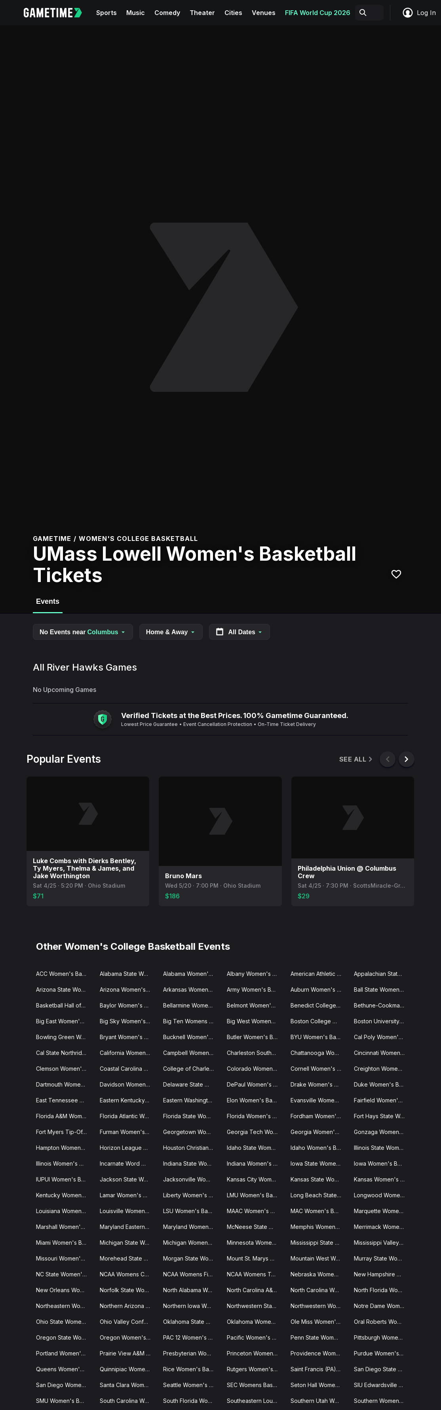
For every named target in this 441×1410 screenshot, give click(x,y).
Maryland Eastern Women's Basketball (128, 1226)
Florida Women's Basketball (255, 1116)
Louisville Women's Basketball (128, 1211)
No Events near (83, 632)
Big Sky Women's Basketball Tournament (128, 1021)
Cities (233, 13)
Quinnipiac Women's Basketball (128, 1369)
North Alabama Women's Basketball (191, 1290)
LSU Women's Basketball (191, 1211)
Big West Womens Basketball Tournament (255, 1021)
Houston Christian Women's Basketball (191, 1147)
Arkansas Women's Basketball (191, 989)
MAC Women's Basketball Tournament (319, 1211)
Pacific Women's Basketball (255, 1337)
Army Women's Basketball (255, 989)
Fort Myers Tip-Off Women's (64, 1131)
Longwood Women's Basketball (382, 1195)
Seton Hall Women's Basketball (319, 1385)
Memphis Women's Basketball (319, 1226)
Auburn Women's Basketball (319, 989)
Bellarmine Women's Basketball (191, 1005)
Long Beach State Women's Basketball (319, 1195)
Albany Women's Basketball (255, 973)
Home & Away (171, 632)
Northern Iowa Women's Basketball (191, 1305)
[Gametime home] (57, 12)
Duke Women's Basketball (382, 1084)
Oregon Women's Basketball (128, 1337)
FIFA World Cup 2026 (317, 13)
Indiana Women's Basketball (255, 1163)
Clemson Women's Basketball (64, 1068)
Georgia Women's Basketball (319, 1131)
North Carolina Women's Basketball (319, 1290)
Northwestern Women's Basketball (319, 1305)
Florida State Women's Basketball (191, 1116)
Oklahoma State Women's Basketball (191, 1321)
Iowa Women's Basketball (382, 1163)
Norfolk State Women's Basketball (128, 1290)
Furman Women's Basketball (128, 1131)
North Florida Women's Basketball (382, 1290)
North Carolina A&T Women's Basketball (255, 1290)
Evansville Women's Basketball (319, 1100)
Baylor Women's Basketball (128, 1005)
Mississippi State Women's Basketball (319, 1242)
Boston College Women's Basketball (319, 1021)
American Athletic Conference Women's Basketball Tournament (319, 973)
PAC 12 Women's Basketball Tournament (191, 1337)
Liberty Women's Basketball (191, 1195)
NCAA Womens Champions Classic (128, 1274)
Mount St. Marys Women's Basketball (255, 1258)
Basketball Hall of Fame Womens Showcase (64, 1005)
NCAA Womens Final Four (191, 1274)
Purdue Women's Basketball (382, 1353)
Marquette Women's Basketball (382, 1211)
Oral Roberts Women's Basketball (382, 1321)
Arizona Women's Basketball (128, 989)
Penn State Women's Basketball (319, 1337)
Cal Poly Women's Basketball (382, 1037)
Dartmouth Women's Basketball (64, 1084)
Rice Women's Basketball (191, 1369)
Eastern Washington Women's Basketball (191, 1100)
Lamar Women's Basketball (128, 1195)
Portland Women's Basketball (64, 1353)
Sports (106, 13)
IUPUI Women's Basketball (64, 1179)
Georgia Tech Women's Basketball (255, 1131)
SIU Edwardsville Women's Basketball (382, 1385)
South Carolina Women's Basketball (128, 1400)
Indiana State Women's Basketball (191, 1163)
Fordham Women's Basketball (319, 1116)
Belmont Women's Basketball (255, 1005)
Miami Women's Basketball (64, 1242)
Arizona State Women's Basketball (64, 989)
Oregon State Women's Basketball (64, 1337)
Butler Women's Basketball (255, 1037)
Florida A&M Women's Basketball (64, 1116)
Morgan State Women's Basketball (191, 1258)
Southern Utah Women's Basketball (319, 1400)
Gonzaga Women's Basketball (382, 1131)
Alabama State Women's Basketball (128, 973)
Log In (419, 13)
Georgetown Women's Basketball (191, 1131)
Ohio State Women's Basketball (64, 1321)
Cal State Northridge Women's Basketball (64, 1052)
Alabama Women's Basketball (191, 973)
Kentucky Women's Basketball (64, 1195)
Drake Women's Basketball (319, 1084)
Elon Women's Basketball (255, 1100)
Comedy (167, 13)
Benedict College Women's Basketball (319, 1005)
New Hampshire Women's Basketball (382, 1274)
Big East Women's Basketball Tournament (64, 1021)
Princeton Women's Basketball (255, 1353)
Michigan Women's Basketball (191, 1242)
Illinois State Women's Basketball (382, 1147)
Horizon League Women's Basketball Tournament (128, 1147)
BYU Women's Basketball (319, 1037)
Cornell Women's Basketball (319, 1068)
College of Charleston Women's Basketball (191, 1068)
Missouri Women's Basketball (64, 1258)
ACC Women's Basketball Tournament (64, 973)
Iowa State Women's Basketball (319, 1163)
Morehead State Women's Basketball (128, 1258)
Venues (264, 13)
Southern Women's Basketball (382, 1400)
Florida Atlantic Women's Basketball (128, 1116)
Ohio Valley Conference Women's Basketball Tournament (128, 1321)
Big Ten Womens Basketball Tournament (191, 1021)
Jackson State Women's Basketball (128, 1179)
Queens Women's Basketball (64, 1369)
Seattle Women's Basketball (191, 1385)
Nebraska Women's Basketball (319, 1274)
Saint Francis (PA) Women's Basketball (319, 1369)
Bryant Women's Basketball (128, 1037)
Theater (202, 13)
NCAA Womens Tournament (255, 1274)
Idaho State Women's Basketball (255, 1147)
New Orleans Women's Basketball (64, 1290)
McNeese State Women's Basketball (255, 1226)
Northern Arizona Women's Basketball (128, 1305)
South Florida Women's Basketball (191, 1400)
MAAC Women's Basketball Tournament (255, 1211)
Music (135, 13)
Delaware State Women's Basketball (191, 1084)
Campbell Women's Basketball (191, 1052)
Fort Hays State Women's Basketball (382, 1116)
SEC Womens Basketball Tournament (255, 1385)
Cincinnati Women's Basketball (382, 1052)
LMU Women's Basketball (255, 1195)
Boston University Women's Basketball (382, 1021)
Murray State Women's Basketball (382, 1258)
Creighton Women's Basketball (382, 1068)
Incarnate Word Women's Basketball (128, 1163)
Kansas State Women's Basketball (319, 1179)
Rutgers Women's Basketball (255, 1369)
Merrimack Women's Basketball (382, 1226)
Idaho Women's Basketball (319, 1147)
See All (356, 759)
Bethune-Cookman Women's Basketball (382, 1005)
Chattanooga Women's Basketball (319, 1052)
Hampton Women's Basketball (64, 1147)
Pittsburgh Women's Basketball (382, 1337)
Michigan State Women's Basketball (128, 1242)
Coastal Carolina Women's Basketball (128, 1068)
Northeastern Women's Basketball (64, 1305)
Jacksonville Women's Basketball (191, 1179)
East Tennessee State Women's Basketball (64, 1100)
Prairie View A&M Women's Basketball (128, 1353)
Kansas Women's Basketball (382, 1179)
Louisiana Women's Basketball (64, 1211)
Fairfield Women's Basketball (382, 1100)
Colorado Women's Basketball (255, 1068)
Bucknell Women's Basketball (191, 1037)
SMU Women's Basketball (64, 1400)
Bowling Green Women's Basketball (64, 1037)
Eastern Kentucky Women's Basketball (128, 1100)
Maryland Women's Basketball (191, 1226)
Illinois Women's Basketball (64, 1163)
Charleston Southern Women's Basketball (255, 1052)
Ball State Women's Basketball (382, 989)
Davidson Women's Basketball (128, 1084)
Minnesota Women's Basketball (255, 1242)
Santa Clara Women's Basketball (128, 1385)
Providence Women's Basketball (319, 1353)
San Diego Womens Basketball (64, 1385)
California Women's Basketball (128, 1052)
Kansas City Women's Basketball (255, 1179)
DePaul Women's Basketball (255, 1084)
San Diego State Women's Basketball (382, 1369)
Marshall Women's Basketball (64, 1226)
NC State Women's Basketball (64, 1274)
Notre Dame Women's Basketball (382, 1305)
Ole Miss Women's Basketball (319, 1321)
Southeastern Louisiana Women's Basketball (255, 1400)
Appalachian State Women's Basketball (382, 973)
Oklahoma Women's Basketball (255, 1321)
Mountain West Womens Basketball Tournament (319, 1258)
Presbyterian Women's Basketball (191, 1353)
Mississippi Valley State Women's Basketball (382, 1242)
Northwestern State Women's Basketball (255, 1305)
